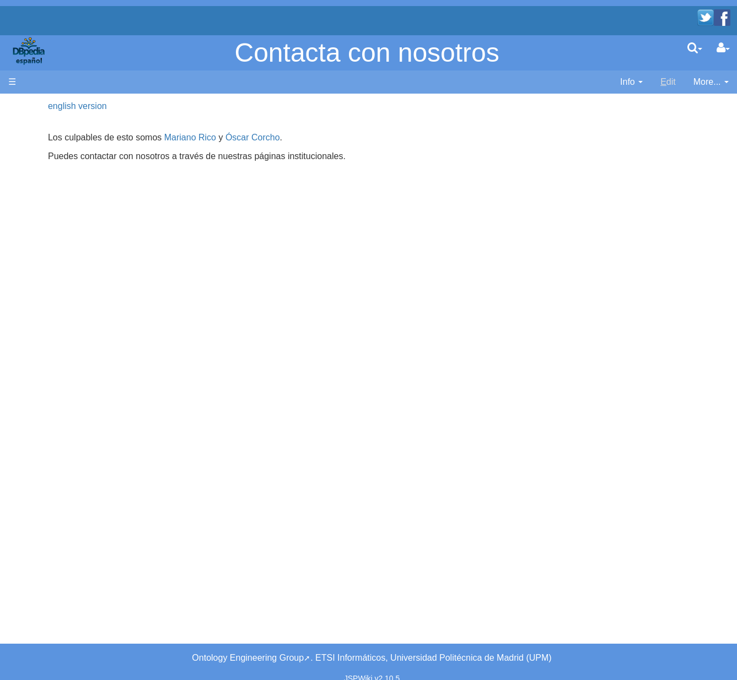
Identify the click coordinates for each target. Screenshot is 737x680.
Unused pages (58, 306)
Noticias (46, 162)
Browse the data (62, 243)
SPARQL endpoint (65, 212)
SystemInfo (52, 344)
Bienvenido (52, 137)
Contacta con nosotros (367, 52)
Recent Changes (63, 280)
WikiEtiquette (56, 293)
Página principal (39, 106)
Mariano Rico (308, 137)
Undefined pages (63, 318)
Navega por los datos (72, 231)
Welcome (48, 150)
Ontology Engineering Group (248, 645)
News (80, 162)
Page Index (52, 331)
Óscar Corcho (370, 137)
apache (30, 50)
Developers (52, 193)
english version (195, 106)
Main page (29, 118)
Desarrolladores (61, 181)
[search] (694, 48)
